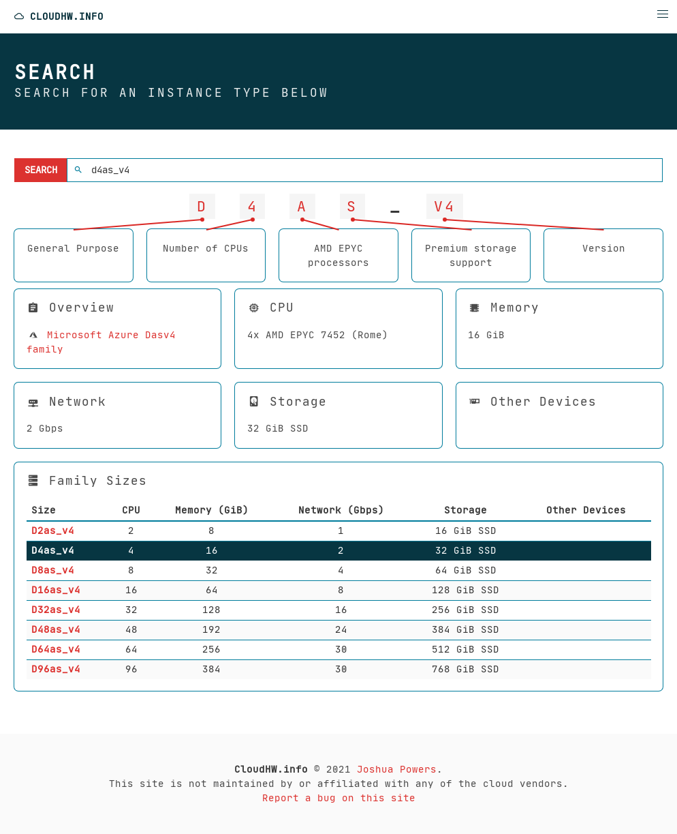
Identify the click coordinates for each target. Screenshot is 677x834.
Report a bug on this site (338, 798)
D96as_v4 (55, 669)
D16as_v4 (55, 590)
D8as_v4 (52, 570)
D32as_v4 (55, 610)
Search (41, 170)
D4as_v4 (52, 550)
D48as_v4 (55, 629)
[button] (662, 14)
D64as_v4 (55, 649)
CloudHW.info (58, 17)
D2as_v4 (52, 530)
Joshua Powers (397, 769)
